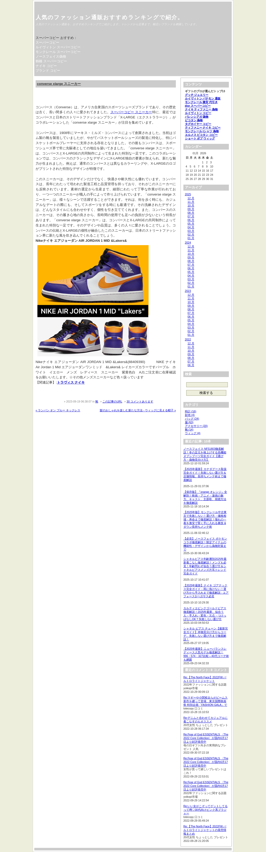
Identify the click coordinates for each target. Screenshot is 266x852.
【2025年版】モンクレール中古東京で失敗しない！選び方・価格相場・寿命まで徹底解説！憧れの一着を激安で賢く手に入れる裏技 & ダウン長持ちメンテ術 (205, 519)
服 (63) (189, 422)
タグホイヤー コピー (198, 123)
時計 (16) (190, 411)
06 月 (191, 220)
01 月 (191, 238)
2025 (188, 194)
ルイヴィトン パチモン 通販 (203, 98)
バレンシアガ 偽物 (197, 116)
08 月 (191, 212)
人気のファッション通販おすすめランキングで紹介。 (109, 17)
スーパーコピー (47, 42)
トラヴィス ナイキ (71, 382)
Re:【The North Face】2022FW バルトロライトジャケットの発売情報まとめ (204, 830)
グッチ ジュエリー (197, 94)
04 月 (191, 227)
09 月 (191, 209)
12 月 (191, 198)
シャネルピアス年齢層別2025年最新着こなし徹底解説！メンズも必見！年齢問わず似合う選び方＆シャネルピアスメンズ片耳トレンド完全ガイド (205, 566)
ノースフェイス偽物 (51, 56)
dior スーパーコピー (198, 105)
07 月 (191, 216)
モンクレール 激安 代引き (201, 102)
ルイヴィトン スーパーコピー (58, 47)
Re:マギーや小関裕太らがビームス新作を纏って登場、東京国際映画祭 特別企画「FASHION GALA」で (205, 701)
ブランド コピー (48, 70)
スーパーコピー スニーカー (131, 112)
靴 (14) (189, 429)
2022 (188, 339)
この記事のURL (112, 401)
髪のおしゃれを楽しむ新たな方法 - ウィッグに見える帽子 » (138, 410)
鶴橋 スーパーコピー (51, 61)
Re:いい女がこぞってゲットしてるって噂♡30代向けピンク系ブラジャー (205, 809)
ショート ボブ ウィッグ (200, 138)
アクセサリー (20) (196, 425)
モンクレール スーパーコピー (58, 52)
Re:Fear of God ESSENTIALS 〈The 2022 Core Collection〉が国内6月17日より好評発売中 (205, 738)
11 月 (191, 201)
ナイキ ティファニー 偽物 (201, 109)
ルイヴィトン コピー (198, 113)
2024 (188, 242)
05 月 (191, 223)
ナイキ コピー (46, 66)
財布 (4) (190, 415)
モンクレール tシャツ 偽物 (202, 131)
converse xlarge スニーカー (59, 84)
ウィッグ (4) (193, 433)
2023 (188, 290)
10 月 (191, 205)
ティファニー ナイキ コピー (203, 127)
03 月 (191, 230)
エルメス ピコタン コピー (201, 134)
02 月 (191, 234)
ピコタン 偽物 (194, 120)
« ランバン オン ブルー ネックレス (58, 410)
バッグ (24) (192, 418)
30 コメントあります (140, 401)
